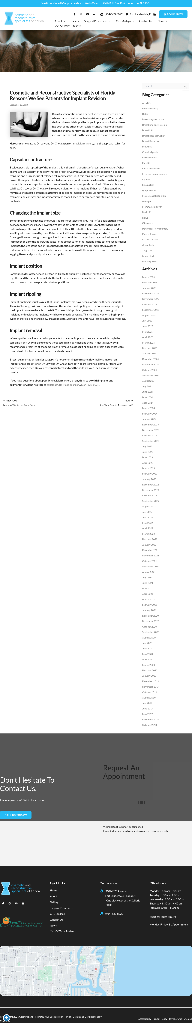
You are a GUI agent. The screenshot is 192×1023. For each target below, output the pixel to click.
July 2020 (147, 637)
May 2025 (147, 329)
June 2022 (147, 513)
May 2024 (147, 394)
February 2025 (149, 345)
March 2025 (148, 340)
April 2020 (147, 653)
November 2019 (150, 680)
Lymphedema (149, 189)
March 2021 (148, 594)
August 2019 (149, 691)
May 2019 (147, 707)
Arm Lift (146, 103)
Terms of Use (175, 1010)
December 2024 (150, 356)
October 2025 (149, 302)
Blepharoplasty (150, 108)
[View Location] (127, 14)
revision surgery (83, 143)
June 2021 (147, 577)
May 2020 (147, 648)
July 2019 (147, 696)
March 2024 (148, 405)
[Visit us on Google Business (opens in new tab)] (94, 14)
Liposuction (148, 184)
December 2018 (150, 712)
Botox (145, 113)
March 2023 (148, 464)
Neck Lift (146, 211)
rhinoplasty (148, 243)
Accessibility (144, 1010)
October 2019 (149, 685)
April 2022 (147, 523)
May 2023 (147, 453)
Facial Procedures (151, 167)
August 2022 (149, 502)
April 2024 (147, 399)
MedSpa (146, 200)
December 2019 (150, 675)
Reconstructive (150, 238)
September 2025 (150, 307)
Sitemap (188, 1010)
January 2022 (149, 540)
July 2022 (147, 507)
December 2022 (150, 480)
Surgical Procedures (61, 901)
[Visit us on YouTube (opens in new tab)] (87, 14)
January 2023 (149, 475)
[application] (63, 21)
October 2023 (149, 432)
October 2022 (149, 491)
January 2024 (149, 415)
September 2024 (150, 372)
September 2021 (150, 561)
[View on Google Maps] (154, 14)
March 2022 (148, 529)
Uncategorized (149, 259)
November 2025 (150, 297)
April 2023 (147, 459)
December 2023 (150, 421)
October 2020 (149, 621)
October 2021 (149, 556)
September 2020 (150, 626)
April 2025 (147, 334)
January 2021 (149, 604)
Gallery (54, 895)
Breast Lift (147, 130)
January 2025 (149, 351)
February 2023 (149, 469)
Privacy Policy (160, 1010)
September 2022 (150, 496)
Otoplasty (147, 221)
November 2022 (150, 486)
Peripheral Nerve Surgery (155, 227)
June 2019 (147, 702)
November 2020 (150, 615)
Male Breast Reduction (154, 194)
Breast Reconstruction (153, 135)
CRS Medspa (57, 906)
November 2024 (150, 361)
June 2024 (147, 388)
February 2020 (149, 664)
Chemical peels (150, 151)
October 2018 (149, 718)
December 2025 (150, 291)
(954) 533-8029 (90, 385)
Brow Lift (147, 146)
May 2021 (147, 583)
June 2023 (147, 448)
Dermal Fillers (149, 157)
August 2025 (149, 313)
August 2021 (149, 567)
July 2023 (147, 442)
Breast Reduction (151, 140)
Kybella (146, 178)
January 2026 (149, 286)
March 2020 (148, 658)
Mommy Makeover (152, 205)
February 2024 (149, 410)
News (145, 216)
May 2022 (147, 518)
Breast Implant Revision (154, 124)
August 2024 (149, 378)
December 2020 (150, 610)
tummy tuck (148, 254)
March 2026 (148, 275)
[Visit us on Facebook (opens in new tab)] (74, 14)
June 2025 (147, 324)
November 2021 (150, 550)
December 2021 (150, 545)
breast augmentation (153, 119)
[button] (173, 14)
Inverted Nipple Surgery (154, 173)
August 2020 (149, 631)
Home (53, 883)
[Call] (111, 14)
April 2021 (147, 588)
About (53, 889)
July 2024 (147, 383)
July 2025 (147, 318)
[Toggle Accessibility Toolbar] (6, 1016)
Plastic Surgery (150, 232)
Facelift (146, 162)
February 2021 (149, 599)
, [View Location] (141, 14)
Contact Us (56, 912)
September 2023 (150, 437)
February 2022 (149, 534)
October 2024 (149, 367)
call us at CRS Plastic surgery (63, 385)
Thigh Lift (147, 248)
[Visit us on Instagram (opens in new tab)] (81, 14)
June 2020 (147, 642)
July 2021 (147, 572)
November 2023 (150, 426)
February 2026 (149, 280)
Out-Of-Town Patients (63, 923)
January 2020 (149, 669)
